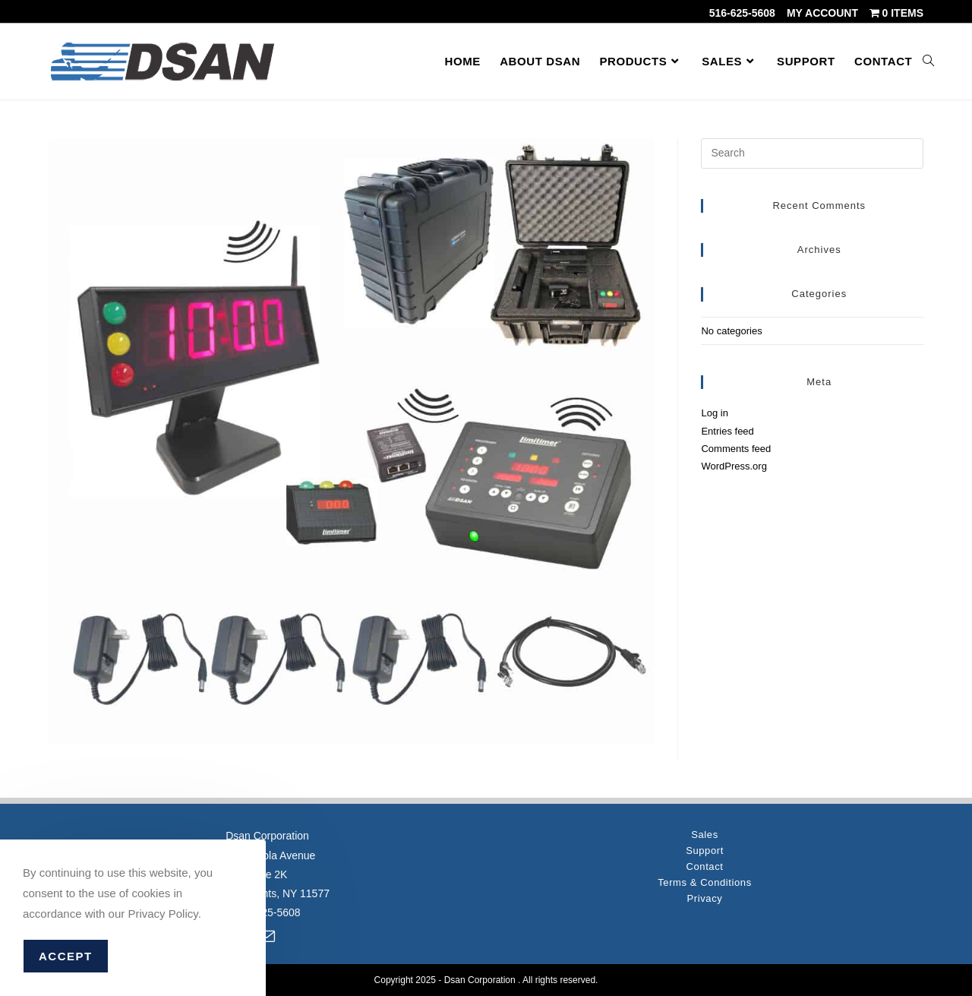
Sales (704, 834)
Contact (704, 866)
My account (822, 13)
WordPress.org (733, 466)
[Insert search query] (812, 153)
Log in (714, 413)
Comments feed (736, 448)
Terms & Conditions (705, 882)
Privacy (705, 898)
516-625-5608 (742, 13)
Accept (66, 956)
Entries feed (727, 431)
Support (705, 850)
